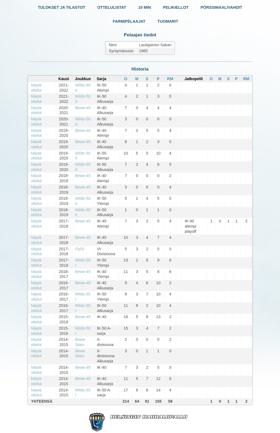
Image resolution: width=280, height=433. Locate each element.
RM (170, 79)
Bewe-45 (83, 108)
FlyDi (79, 249)
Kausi (63, 79)
